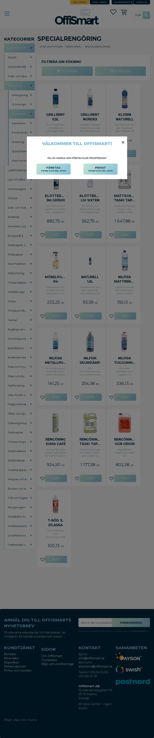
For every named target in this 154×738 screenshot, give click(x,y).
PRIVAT (100, 169)
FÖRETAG (53, 169)
